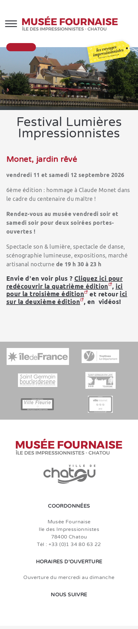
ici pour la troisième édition (64, 290)
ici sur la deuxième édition (66, 297)
